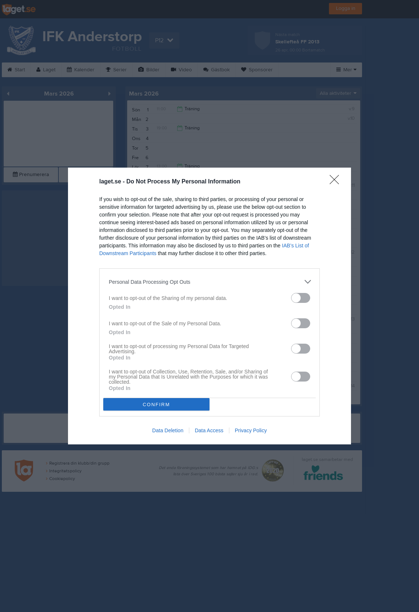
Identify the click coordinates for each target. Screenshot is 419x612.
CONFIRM (156, 404)
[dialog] (209, 306)
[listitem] (209, 282)
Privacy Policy (251, 430)
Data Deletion (167, 430)
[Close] (337, 182)
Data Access (209, 430)
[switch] (300, 298)
